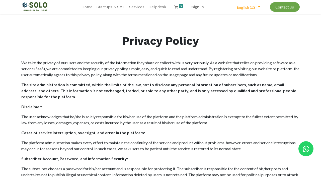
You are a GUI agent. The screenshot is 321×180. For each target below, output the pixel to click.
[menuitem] (87, 7)
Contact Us (284, 7)
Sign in (197, 7)
